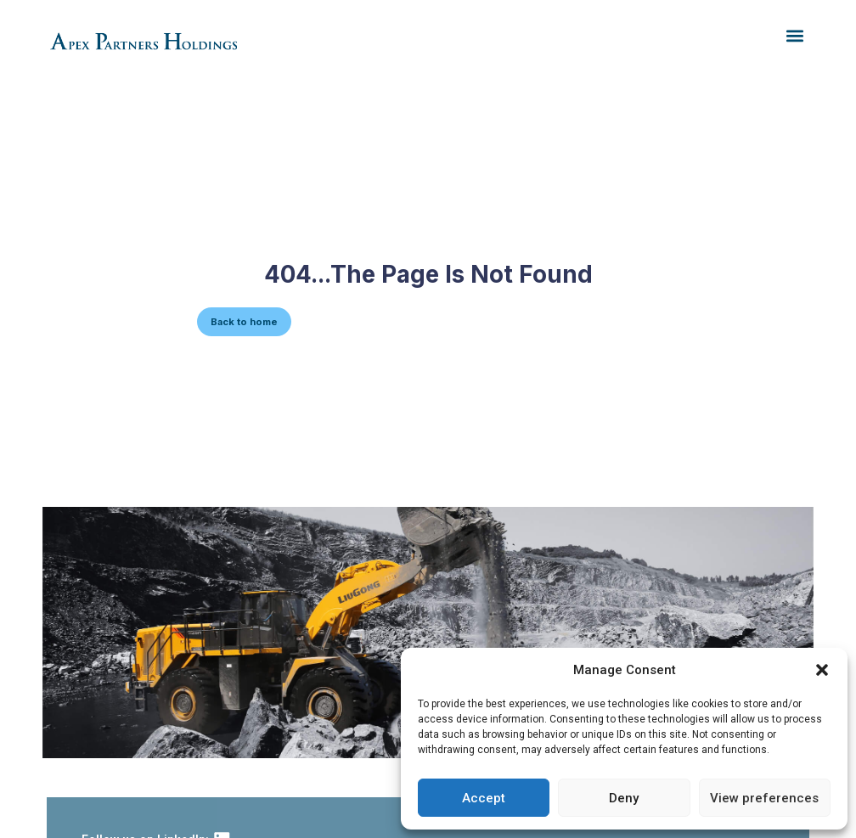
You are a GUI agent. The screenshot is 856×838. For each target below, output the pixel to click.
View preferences (764, 798)
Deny (624, 798)
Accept (483, 798)
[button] (822, 669)
